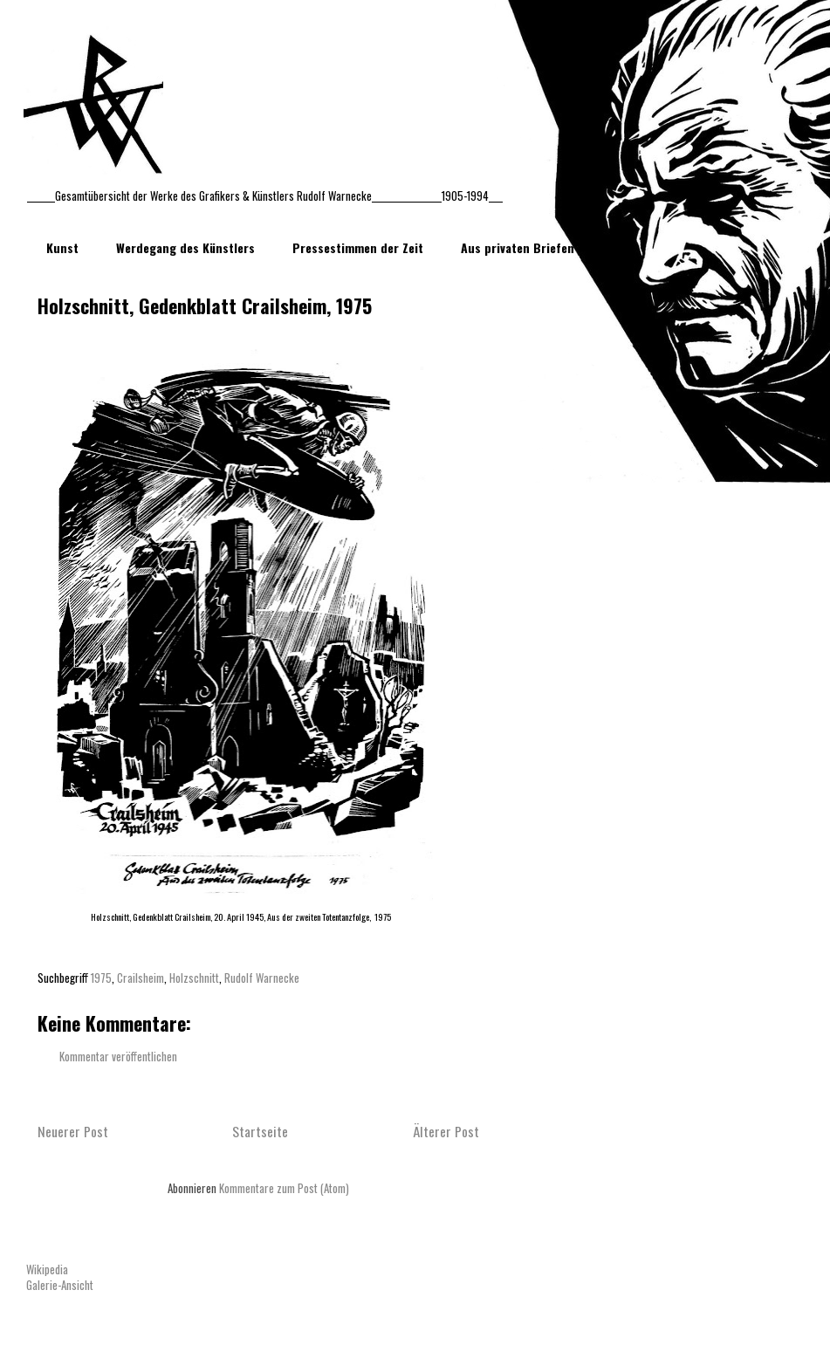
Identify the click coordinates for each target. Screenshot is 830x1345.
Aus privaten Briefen (517, 247)
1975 (101, 977)
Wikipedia (47, 1269)
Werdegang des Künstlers (185, 247)
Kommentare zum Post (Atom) (284, 1188)
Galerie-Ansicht (59, 1285)
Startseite (260, 1131)
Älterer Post (446, 1131)
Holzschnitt (194, 977)
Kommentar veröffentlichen (118, 1056)
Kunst (62, 247)
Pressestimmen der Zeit (357, 247)
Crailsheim (140, 977)
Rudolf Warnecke (261, 977)
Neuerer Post (73, 1131)
